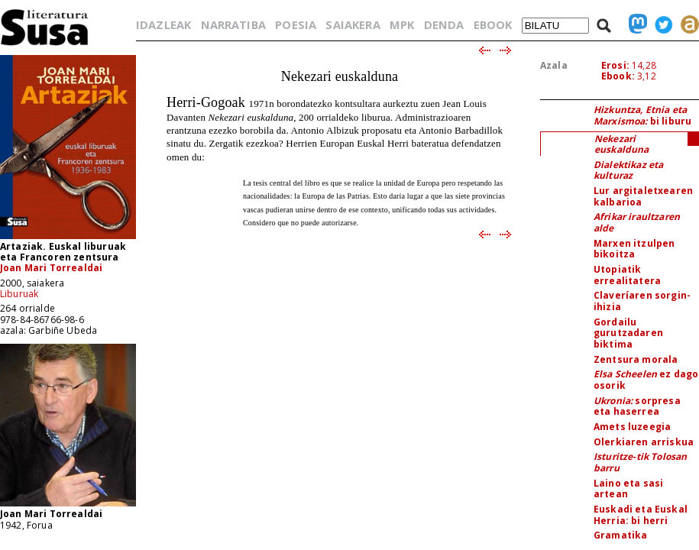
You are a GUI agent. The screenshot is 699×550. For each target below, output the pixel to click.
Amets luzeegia (632, 426)
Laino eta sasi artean (628, 489)
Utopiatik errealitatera (627, 275)
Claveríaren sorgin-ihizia (642, 301)
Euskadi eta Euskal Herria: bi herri (641, 515)
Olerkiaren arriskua (644, 441)
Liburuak (19, 293)
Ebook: (618, 76)
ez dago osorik (646, 379)
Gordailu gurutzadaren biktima (628, 333)
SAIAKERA (352, 24)
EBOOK (493, 24)
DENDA (444, 24)
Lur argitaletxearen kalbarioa (643, 196)
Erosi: (615, 65)
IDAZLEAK (163, 24)
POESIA (295, 24)
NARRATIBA (233, 24)
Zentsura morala (636, 359)
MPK (402, 24)
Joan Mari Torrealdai (51, 267)
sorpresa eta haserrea (637, 406)
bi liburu (642, 115)
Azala (554, 65)
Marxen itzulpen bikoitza (634, 249)
